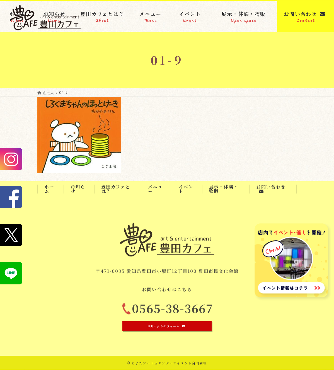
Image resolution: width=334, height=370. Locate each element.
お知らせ (78, 188)
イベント (186, 188)
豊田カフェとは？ (115, 188)
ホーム (49, 188)
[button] (167, 326)
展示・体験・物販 (224, 188)
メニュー (155, 188)
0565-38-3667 (172, 310)
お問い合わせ (271, 188)
